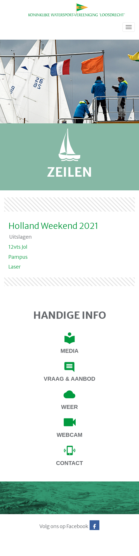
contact (69, 463)
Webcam (69, 435)
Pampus (18, 257)
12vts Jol (17, 247)
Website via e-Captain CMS (21, 550)
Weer (69, 407)
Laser (14, 266)
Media (69, 351)
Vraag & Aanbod (69, 379)
